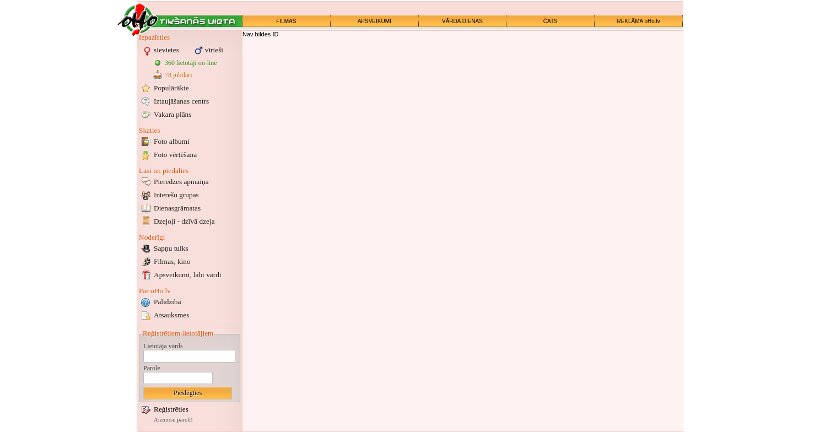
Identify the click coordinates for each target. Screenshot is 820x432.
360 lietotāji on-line (191, 63)
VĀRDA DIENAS (462, 21)
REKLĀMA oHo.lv (638, 21)
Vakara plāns (172, 114)
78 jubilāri (178, 75)
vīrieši (214, 50)
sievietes (166, 50)
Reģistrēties (171, 409)
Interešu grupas (176, 195)
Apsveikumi (188, 275)
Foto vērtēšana (175, 154)
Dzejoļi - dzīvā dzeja (184, 221)
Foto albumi (172, 141)
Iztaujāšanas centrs (181, 101)
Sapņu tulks (171, 248)
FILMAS (286, 21)
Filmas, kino (172, 261)
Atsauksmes (171, 315)
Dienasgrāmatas (177, 208)
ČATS (550, 21)
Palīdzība (167, 302)
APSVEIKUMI (374, 21)
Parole (151, 368)
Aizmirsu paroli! (173, 420)
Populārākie (171, 88)
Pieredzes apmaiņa (181, 181)
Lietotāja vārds (163, 346)
